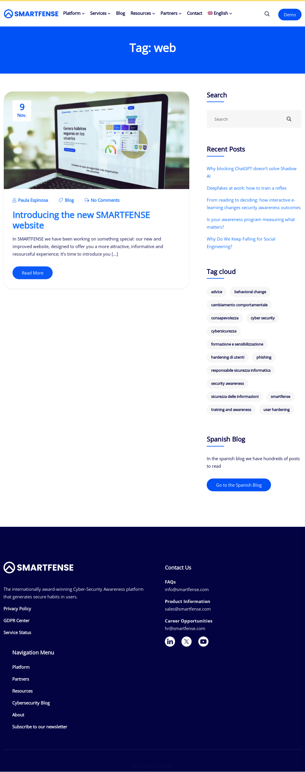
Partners (168, 13)
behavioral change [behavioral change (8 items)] (250, 292)
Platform (72, 13)
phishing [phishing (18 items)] (263, 357)
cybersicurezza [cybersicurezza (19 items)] (223, 331)
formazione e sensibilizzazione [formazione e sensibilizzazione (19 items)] (237, 344)
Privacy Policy (17, 609)
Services (98, 13)
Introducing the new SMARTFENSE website (81, 221)
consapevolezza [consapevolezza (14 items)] (224, 318)
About (18, 715)
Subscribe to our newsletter (39, 727)
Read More (32, 274)
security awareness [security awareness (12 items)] (227, 383)
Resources (141, 13)
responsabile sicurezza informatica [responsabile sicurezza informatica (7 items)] (240, 370)
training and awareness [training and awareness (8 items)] (231, 409)
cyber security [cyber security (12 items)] (263, 318)
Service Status (17, 633)
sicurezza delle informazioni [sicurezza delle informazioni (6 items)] (234, 396)
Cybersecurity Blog (31, 703)
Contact (194, 13)
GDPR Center (16, 621)
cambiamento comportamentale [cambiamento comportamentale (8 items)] (239, 305)
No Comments (102, 201)
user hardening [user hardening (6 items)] (276, 409)
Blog (120, 13)
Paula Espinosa (30, 201)
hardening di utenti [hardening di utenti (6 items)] (227, 357)
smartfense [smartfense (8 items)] (280, 396)
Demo (290, 14)
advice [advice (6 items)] (216, 292)
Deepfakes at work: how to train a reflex (247, 188)
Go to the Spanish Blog (239, 485)
